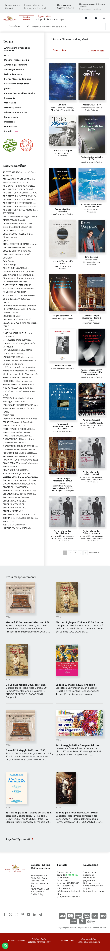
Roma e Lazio (11, 117)
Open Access (10, 126)
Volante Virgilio (67, 110)
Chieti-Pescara (10, 237)
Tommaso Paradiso (62, 365)
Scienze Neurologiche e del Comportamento (16, 474)
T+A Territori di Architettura (20, 516)
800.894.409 (72, 874)
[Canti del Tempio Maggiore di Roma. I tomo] (62, 455)
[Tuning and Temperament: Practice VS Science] (62, 401)
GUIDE (6, 302)
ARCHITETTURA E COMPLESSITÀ (20, 194)
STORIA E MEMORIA (20, 492)
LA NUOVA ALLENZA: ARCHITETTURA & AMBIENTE (17, 355)
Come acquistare (65, 5)
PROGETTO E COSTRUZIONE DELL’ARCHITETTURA (16, 433)
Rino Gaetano (91, 256)
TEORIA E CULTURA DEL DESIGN (20, 519)
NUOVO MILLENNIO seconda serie (20, 392)
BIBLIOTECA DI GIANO (14, 220)
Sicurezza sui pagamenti (89, 873)
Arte (6, 55)
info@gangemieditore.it (69, 891)
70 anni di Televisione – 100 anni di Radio (91, 205)
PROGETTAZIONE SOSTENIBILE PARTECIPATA (18, 430)
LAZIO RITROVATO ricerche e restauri (17, 358)
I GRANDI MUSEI (11, 312)
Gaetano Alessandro (93, 263)
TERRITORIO (9, 521)
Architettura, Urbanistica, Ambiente (17, 49)
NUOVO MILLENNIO (18, 389)
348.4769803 (73, 883)
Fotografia (9, 98)
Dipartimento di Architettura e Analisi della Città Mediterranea (19, 276)
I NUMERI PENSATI (12, 316)
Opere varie (10, 102)
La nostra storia (12, 5)
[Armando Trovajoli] (91, 399)
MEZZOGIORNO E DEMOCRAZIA (18, 384)
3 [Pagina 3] (75, 552)
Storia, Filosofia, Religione (17, 79)
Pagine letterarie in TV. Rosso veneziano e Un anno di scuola (91, 372)
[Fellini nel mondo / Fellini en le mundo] (91, 511)
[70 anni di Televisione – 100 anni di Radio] (91, 184)
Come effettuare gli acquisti (93, 887)
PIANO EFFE (8, 415)
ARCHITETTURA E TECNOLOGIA (20, 201)
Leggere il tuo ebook (93, 891)
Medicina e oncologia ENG (20, 372)
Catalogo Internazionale (39, 941)
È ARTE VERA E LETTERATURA (17, 285)
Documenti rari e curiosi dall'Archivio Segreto (15, 283)
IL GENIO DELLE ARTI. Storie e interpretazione (17, 334)
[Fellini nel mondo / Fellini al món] (62, 511)
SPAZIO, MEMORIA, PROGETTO (19, 485)
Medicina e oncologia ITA (20, 375)
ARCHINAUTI (19, 187)
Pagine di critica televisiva (62, 210)
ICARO (6, 326)
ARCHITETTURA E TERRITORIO (19, 204)
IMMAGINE (8, 336)
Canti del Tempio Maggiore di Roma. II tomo (91, 317)
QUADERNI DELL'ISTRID (14, 442)
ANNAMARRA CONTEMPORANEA (19, 179)
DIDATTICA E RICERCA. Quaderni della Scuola (19, 273)
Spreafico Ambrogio (65, 107)
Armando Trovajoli (91, 420)
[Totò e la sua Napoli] (62, 130)
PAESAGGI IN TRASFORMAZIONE (20, 406)
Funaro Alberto (58, 488)
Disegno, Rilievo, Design (16, 59)
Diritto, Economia (13, 74)
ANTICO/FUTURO (17, 183)
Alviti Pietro (55, 110)
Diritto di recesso (91, 883)
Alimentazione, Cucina (15, 112)
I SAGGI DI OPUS (20, 324)
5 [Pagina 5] (85, 552)
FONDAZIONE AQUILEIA (14, 292)
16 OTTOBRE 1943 (20, 173)
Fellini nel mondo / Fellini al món (62, 532)
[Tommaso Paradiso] (62, 345)
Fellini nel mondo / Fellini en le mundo (91, 532)
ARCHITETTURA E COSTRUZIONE (20, 197)
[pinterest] (22, 914)
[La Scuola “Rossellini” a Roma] (62, 238)
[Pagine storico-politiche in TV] (91, 134)
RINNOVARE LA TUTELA (20, 457)
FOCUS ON (19, 290)
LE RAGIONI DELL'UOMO (20, 362)
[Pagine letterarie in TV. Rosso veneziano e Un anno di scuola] (91, 347)
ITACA (19, 343)
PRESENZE (18, 423)
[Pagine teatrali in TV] (62, 292)
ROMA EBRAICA (20, 464)
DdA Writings (9, 264)
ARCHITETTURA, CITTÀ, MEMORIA (20, 211)
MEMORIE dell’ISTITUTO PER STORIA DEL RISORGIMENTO (17, 379)
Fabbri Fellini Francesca (94, 480)
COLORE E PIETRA (17, 252)
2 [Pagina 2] (69, 552)
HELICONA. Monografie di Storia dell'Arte (19, 310)
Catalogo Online (39, 939)
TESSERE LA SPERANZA (14, 524)
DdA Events (8, 261)
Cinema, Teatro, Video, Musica (19, 93)
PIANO (6, 411)
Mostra (96, 51)
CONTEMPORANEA (17, 255)
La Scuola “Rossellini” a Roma (62, 262)
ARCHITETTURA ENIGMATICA (20, 207)
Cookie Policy (37, 894)
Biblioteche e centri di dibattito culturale (92, 5)
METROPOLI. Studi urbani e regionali (16, 382)
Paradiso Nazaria (66, 368)
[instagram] (16, 914)
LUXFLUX (19, 367)
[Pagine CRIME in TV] (91, 81)
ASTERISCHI (8, 213)
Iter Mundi (8, 346)
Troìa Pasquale (94, 323)
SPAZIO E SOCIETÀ (20, 481)
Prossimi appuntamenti (21, 577)
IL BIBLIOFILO (9, 329)
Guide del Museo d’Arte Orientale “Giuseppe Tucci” (19, 307)
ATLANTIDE (20, 216)
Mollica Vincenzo (95, 477)
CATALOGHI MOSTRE (13, 230)
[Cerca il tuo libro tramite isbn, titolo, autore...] (65, 26)
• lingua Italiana (43, 19)
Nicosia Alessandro (63, 154)
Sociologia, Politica (14, 69)
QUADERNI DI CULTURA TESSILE (20, 447)
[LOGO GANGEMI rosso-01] (10, 14)
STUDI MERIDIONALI (13, 511)
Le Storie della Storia (13, 364)
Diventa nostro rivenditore (90, 9)
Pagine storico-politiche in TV (91, 158)
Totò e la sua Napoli (62, 150)
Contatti (9, 7)
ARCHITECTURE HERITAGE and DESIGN (18, 190)
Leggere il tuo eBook (65, 7)
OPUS (5, 394)
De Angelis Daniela (94, 107)
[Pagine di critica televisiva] (62, 186)
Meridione (9, 121)
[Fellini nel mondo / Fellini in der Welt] (91, 452)
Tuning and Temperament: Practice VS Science (62, 426)
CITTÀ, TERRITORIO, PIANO (20, 245)
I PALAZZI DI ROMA (18, 320)
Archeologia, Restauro (15, 64)
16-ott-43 (7, 175)
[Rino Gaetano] (91, 236)
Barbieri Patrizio (65, 431)
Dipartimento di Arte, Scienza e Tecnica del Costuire (18, 279)
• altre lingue (58, 19)
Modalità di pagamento (89, 879)
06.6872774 (62, 880)
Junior (7, 88)
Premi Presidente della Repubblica (20, 418)
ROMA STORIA (10, 466)
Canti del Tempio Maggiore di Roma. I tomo (62, 480)
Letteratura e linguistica (16, 83)
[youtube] (28, 914)
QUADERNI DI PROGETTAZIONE (20, 451)
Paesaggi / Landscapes (14, 401)
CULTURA (7, 257)
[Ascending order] (83, 50)
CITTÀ (5, 240)
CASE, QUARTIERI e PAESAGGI (17, 227)
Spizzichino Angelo (66, 490)
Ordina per (59, 50)
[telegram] (40, 914)
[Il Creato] (62, 81)
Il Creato (62, 104)
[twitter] (10, 914)
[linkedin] (34, 914)
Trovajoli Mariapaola (94, 423)
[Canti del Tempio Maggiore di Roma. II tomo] (91, 292)
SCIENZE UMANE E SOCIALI (20, 478)
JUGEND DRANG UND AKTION (17, 350)
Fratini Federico (91, 110)
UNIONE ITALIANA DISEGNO (17, 528)
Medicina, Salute (12, 107)
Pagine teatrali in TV (62, 315)
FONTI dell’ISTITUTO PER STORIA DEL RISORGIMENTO (19, 296)
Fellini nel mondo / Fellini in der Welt (91, 473)
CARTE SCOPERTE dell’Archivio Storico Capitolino (18, 225)
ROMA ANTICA (20, 459)
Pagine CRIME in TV (91, 104)
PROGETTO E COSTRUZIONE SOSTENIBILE (16, 437)
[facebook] (4, 914)
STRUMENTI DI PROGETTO (16, 497)
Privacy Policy (37, 891)
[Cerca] (28, 26)
